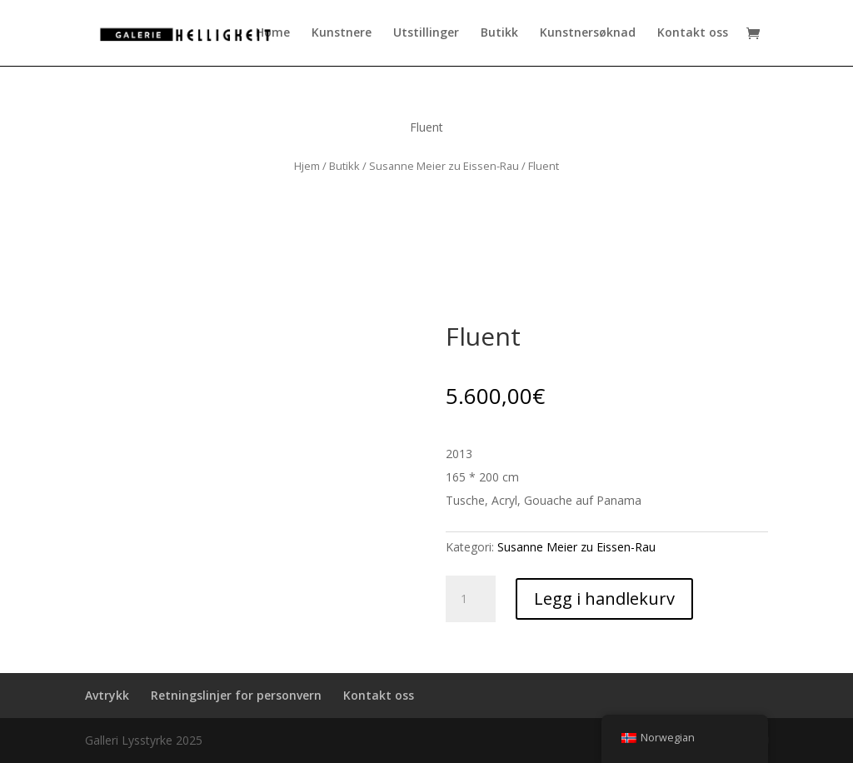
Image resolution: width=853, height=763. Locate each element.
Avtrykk (107, 695)
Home (273, 34)
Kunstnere (342, 34)
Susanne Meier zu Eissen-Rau (444, 165)
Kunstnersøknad (588, 34)
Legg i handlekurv (604, 598)
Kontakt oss (692, 34)
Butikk (499, 34)
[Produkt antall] (471, 599)
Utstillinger (426, 34)
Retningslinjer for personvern (236, 695)
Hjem (307, 165)
